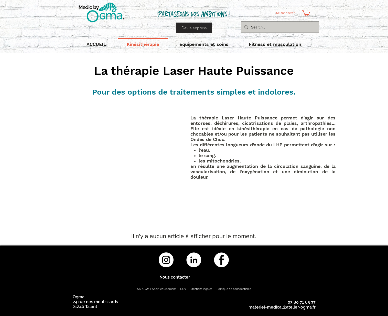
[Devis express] (194, 28)
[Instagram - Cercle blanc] (166, 259)
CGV (183, 289)
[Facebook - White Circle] (221, 259)
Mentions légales (201, 289)
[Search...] (279, 27)
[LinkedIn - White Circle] (193, 259)
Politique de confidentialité (234, 289)
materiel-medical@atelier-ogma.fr (282, 307)
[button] (306, 13)
